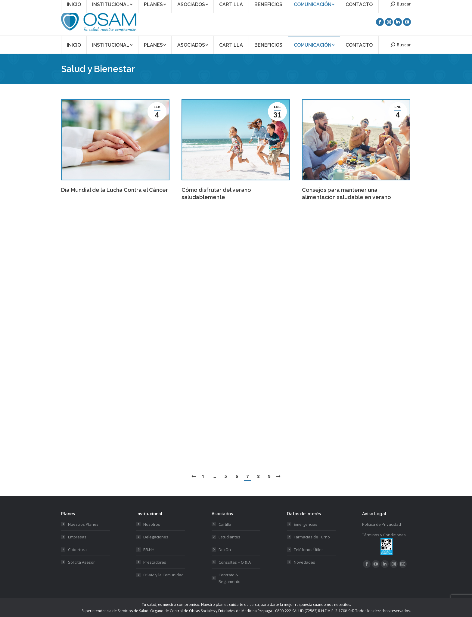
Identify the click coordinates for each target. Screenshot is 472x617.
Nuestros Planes (83, 524)
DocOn (225, 549)
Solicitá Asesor (81, 562)
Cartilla (225, 524)
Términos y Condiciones (384, 535)
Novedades (304, 562)
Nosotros (151, 524)
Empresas (77, 537)
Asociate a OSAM (319, 4)
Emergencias (305, 524)
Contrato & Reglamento (230, 578)
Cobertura (77, 549)
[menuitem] (74, 45)
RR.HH (148, 549)
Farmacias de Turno (312, 537)
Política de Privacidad (381, 524)
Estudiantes (229, 537)
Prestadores (154, 562)
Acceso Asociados (355, 4)
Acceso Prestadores (394, 4)
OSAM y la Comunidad (163, 575)
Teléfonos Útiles (309, 549)
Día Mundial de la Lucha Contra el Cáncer (114, 190)
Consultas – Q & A (235, 562)
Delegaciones (155, 537)
